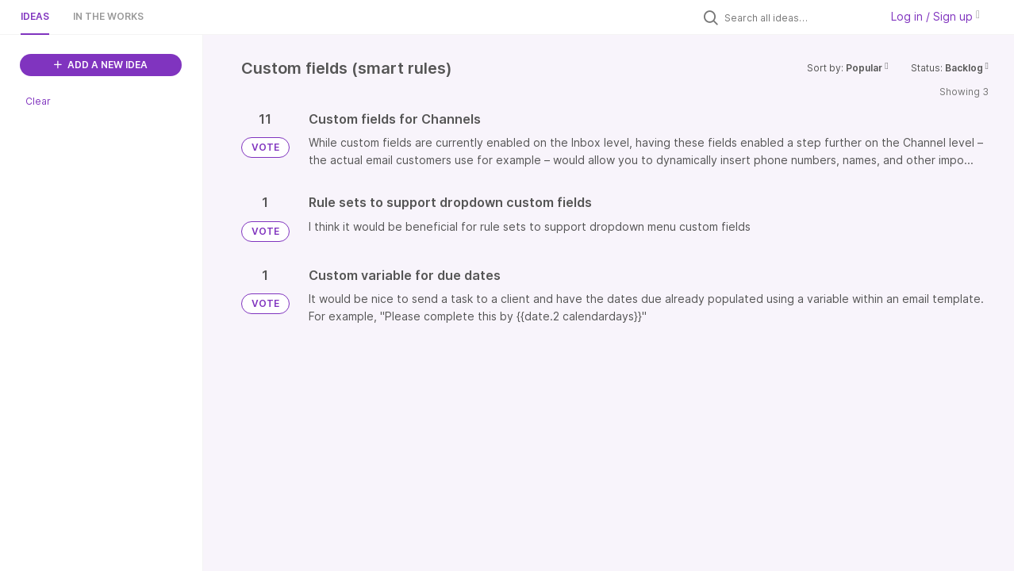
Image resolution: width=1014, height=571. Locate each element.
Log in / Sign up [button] (935, 16)
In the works (108, 16)
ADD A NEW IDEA (101, 65)
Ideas (35, 16)
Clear (38, 101)
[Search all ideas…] (798, 17)
